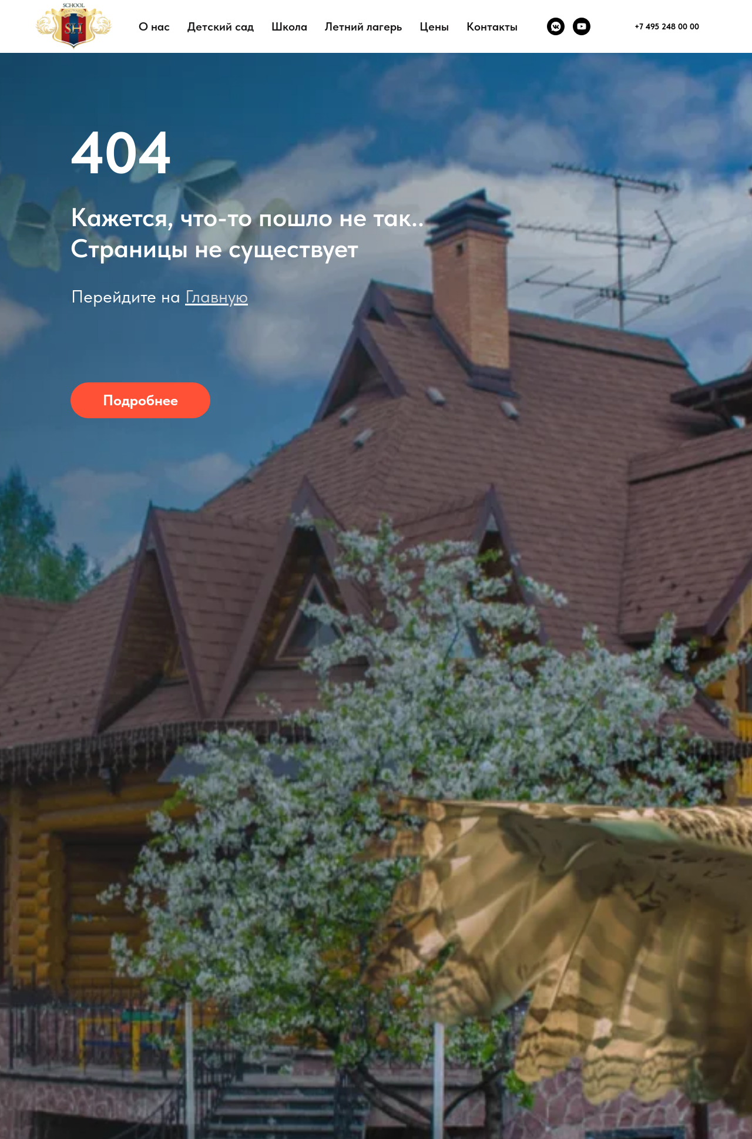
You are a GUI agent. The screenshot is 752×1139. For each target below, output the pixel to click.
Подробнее (140, 400)
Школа (289, 26)
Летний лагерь (363, 26)
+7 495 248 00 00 (666, 26)
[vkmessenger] (556, 26)
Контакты (492, 26)
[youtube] (581, 26)
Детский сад (220, 26)
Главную (216, 296)
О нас (154, 26)
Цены (434, 26)
